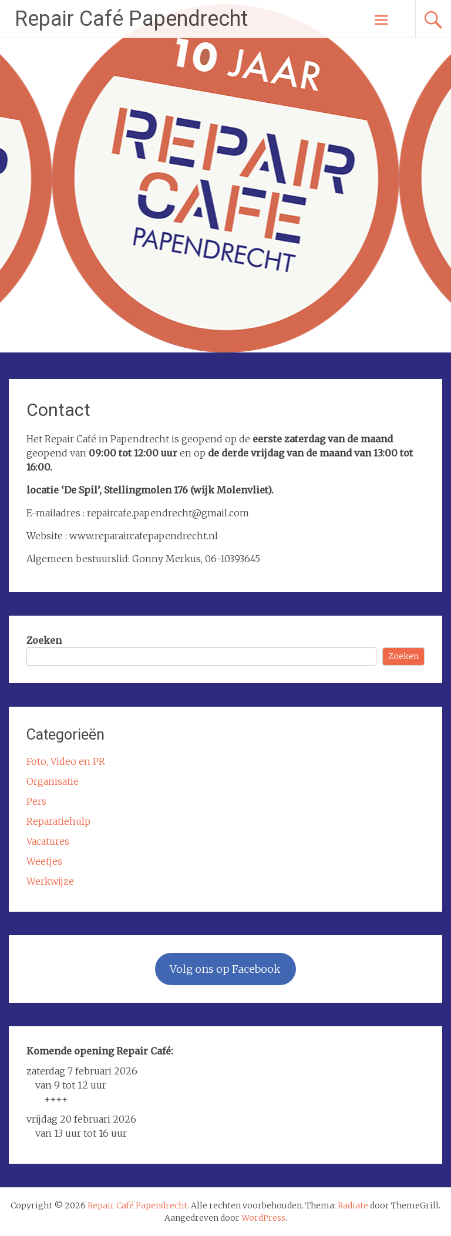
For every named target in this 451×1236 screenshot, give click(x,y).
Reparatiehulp (58, 821)
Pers (36, 801)
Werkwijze (50, 881)
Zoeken (44, 640)
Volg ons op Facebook (225, 969)
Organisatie (52, 781)
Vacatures (47, 841)
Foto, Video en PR (65, 761)
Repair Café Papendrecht (131, 18)
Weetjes (44, 861)
